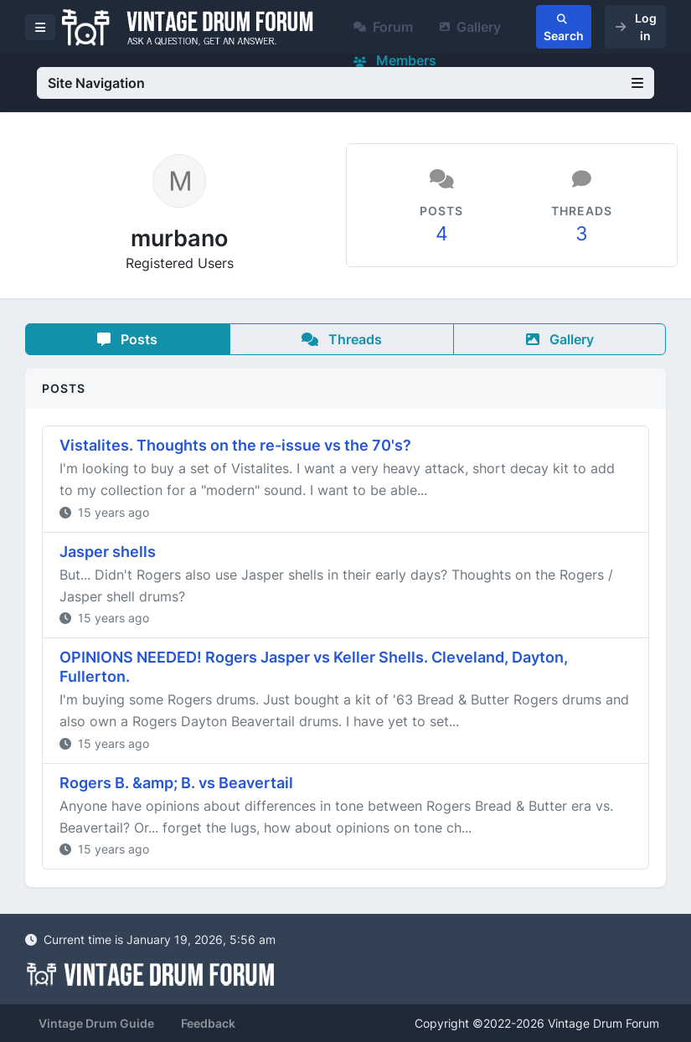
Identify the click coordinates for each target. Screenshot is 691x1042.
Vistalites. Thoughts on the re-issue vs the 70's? (235, 445)
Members (394, 60)
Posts (127, 339)
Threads (342, 339)
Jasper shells (107, 551)
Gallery (470, 26)
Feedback (208, 1023)
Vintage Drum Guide (96, 1023)
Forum (383, 26)
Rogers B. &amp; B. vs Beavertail (176, 783)
